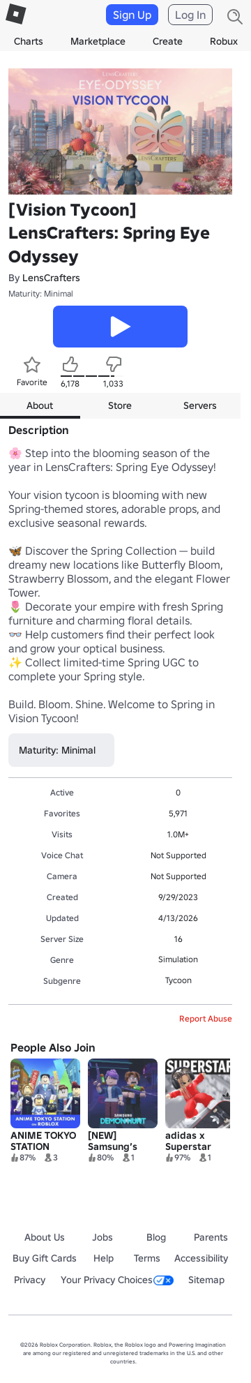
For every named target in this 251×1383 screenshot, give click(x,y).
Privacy (29, 1279)
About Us (44, 1237)
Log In (190, 15)
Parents (211, 1237)
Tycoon (178, 980)
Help (103, 1258)
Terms (147, 1258)
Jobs (102, 1237)
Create (168, 41)
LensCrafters (51, 277)
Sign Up (132, 15)
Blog (156, 1237)
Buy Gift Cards (45, 1258)
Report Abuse (205, 1018)
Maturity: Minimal (40, 293)
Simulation (178, 959)
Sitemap (206, 1279)
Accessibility (201, 1258)
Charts (28, 41)
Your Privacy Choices (117, 1279)
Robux (224, 41)
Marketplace (98, 41)
